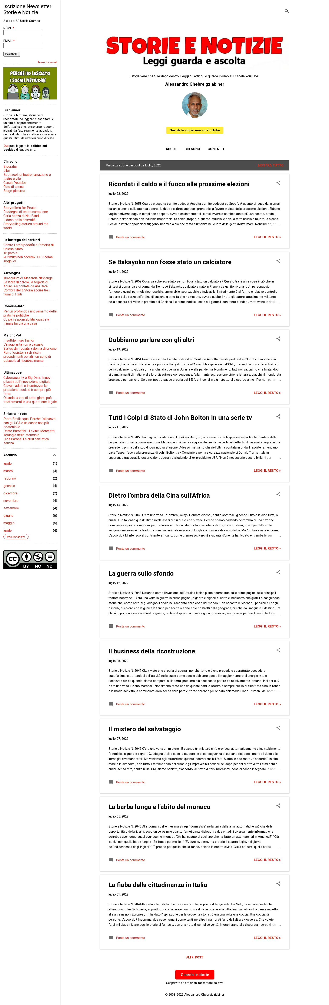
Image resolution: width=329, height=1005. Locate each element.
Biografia (10, 167)
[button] (278, 183)
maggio (8, 523)
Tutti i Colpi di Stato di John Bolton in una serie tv (180, 417)
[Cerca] (286, 11)
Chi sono (192, 149)
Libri (6, 171)
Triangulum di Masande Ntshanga (28, 278)
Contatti (216, 149)
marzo (8, 471)
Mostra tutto (270, 165)
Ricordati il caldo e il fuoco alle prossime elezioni (179, 184)
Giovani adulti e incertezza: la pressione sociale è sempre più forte (27, 390)
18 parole (10, 253)
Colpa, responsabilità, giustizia (26, 319)
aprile (7, 463)
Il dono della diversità (19, 220)
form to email (47, 62)
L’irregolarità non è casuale (23, 344)
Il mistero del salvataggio (145, 729)
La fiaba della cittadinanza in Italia (158, 885)
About (171, 149)
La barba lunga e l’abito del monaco (159, 807)
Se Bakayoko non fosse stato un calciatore (170, 262)
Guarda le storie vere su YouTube (195, 130)
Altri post (194, 957)
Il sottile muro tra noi (18, 340)
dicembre (10, 493)
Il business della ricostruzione (152, 651)
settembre (11, 508)
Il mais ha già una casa (20, 323)
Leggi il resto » (267, 237)
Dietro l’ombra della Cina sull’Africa (159, 495)
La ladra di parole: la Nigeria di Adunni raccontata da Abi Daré (25, 284)
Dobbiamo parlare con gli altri (151, 340)
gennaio (9, 486)
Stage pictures (14, 191)
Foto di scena (13, 187)
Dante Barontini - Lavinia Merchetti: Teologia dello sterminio (29, 433)
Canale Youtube (14, 183)
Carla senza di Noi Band (21, 216)
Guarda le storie (195, 974)
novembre (10, 501)
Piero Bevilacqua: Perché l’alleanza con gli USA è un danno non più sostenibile (29, 423)
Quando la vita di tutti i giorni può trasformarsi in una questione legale (30, 400)
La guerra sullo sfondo (141, 573)
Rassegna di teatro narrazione (25, 212)
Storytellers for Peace (19, 208)
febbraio (9, 478)
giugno (8, 516)
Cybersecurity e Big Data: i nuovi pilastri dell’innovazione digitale (27, 380)
